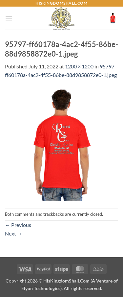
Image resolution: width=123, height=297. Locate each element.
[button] (9, 18)
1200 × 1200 (79, 66)
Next (13, 233)
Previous (18, 225)
